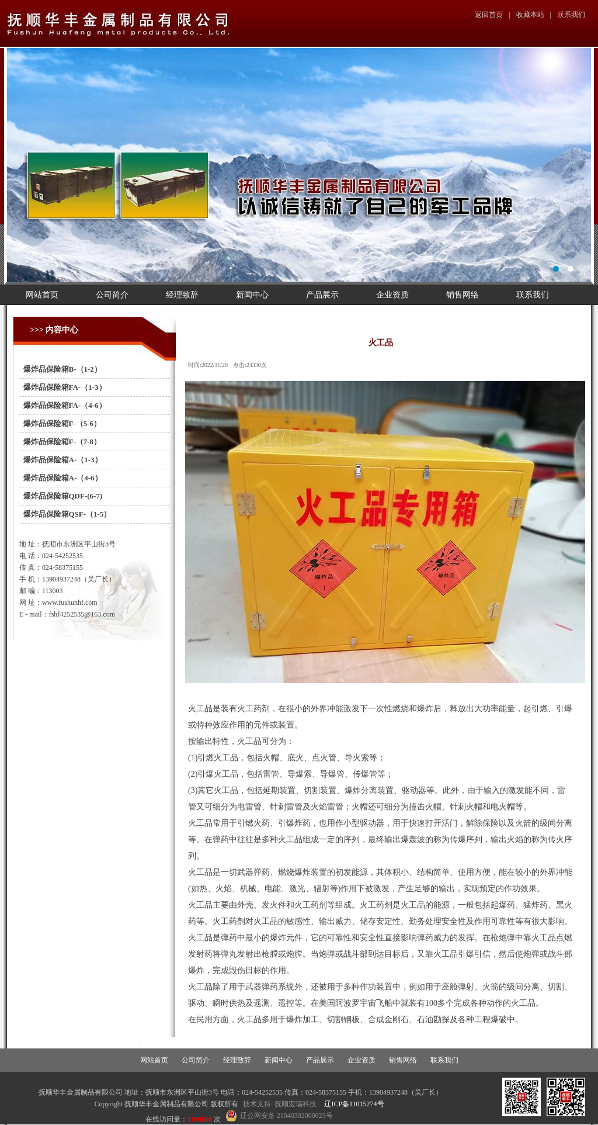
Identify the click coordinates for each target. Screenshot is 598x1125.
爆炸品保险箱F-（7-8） (60, 441)
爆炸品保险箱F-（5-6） (60, 423)
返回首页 (489, 15)
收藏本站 (530, 15)
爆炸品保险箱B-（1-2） (60, 369)
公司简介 (112, 294)
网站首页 (42, 294)
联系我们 (571, 15)
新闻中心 (252, 294)
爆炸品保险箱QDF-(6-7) (60, 495)
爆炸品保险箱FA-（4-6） (62, 405)
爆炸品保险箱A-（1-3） (60, 459)
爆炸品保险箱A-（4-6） (60, 477)
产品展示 (322, 294)
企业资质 (392, 294)
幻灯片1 (299, 165)
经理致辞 (182, 294)
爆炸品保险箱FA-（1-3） (62, 387)
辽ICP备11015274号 (354, 1104)
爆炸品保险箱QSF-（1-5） (65, 514)
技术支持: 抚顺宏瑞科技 (280, 1104)
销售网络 (462, 294)
